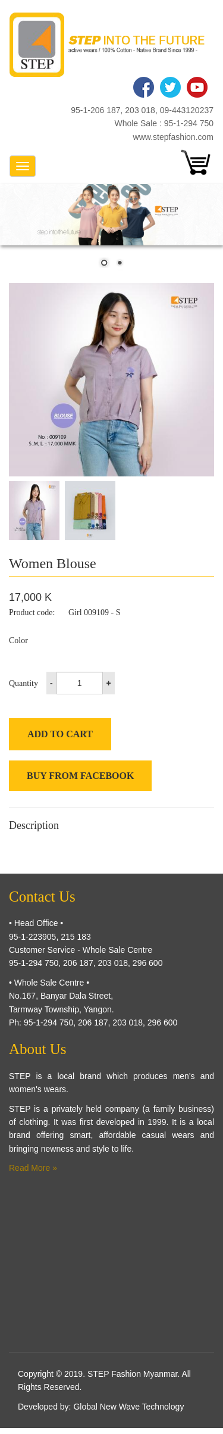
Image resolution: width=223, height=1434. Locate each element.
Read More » (33, 1168)
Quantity (23, 683)
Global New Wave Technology (128, 1406)
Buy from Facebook (80, 776)
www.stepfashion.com (173, 137)
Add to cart (60, 734)
